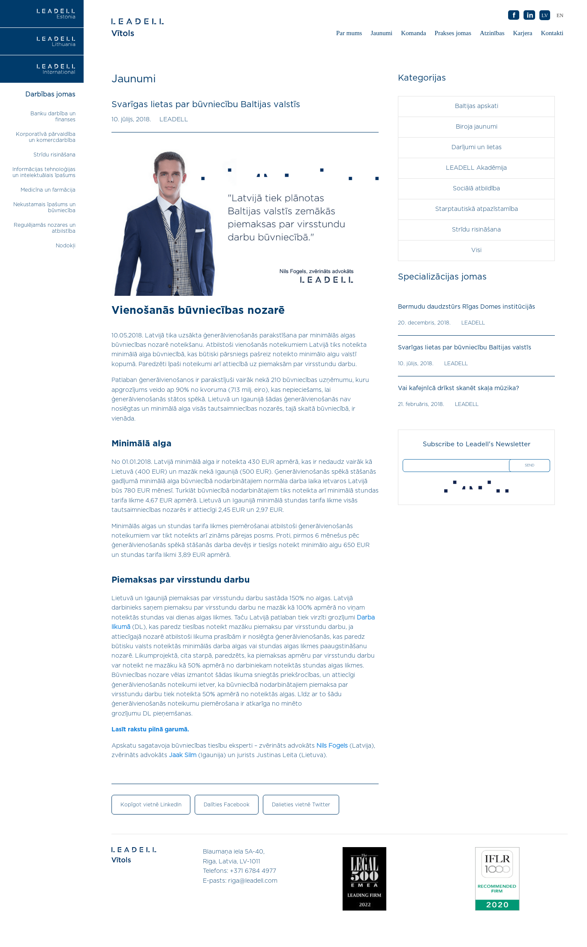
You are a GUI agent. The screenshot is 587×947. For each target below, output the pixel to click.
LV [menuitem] (545, 15)
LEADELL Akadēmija (476, 168)
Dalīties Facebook (227, 804)
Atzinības (492, 33)
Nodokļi (65, 245)
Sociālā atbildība (476, 189)
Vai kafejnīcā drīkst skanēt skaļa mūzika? (458, 388)
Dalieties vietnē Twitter (301, 804)
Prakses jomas (453, 33)
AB (529, 15)
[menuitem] (560, 15)
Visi (476, 250)
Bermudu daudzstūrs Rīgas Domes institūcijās (466, 307)
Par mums (349, 33)
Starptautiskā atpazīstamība (476, 209)
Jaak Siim (182, 755)
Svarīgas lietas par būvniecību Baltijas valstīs (464, 348)
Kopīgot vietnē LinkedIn (150, 804)
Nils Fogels (332, 746)
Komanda (413, 33)
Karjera (523, 33)
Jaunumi (381, 33)
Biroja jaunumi (476, 127)
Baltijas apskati (476, 106)
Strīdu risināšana (54, 154)
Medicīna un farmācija (48, 189)
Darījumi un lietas (477, 147)
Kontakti (552, 33)
